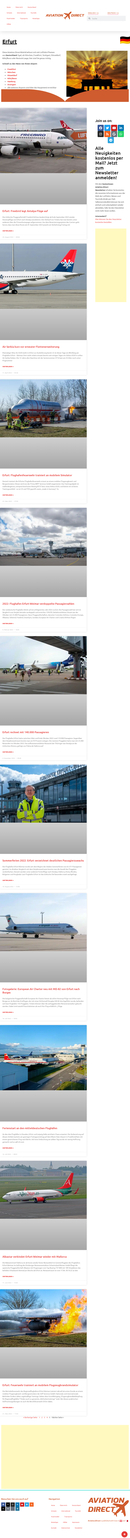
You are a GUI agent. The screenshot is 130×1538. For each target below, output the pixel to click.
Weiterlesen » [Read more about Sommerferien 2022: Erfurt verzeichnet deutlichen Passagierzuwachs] (8, 880)
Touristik (33, 13)
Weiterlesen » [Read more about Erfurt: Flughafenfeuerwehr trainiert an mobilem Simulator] (8, 495)
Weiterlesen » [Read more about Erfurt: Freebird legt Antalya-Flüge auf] (8, 231)
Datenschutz (65, 1528)
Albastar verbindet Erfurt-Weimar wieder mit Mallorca (34, 1256)
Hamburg (11, 81)
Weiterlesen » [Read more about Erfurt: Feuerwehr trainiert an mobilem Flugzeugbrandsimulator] (8, 1407)
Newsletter (78, 1528)
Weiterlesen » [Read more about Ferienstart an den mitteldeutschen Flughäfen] (8, 1148)
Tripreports (24, 18)
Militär (9, 24)
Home (9, 7)
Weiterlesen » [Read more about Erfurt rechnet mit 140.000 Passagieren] (8, 752)
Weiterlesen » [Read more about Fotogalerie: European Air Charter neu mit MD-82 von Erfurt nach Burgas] (8, 1012)
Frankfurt (11, 69)
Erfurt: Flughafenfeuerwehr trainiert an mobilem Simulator (37, 475)
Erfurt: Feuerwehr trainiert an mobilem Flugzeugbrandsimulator (40, 1385)
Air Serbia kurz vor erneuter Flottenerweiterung (30, 346)
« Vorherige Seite (30, 1417)
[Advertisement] (110, 265)
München (11, 72)
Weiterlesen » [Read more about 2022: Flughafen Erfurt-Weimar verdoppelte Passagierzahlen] (8, 623)
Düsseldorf (12, 75)
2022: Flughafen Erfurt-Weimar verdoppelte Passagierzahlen (38, 603)
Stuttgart (11, 84)
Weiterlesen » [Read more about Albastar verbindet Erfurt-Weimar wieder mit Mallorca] (8, 1276)
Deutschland (32, 7)
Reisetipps (36, 18)
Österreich (19, 7)
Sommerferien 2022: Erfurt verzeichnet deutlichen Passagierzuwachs (43, 860)
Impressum (75, 1522)
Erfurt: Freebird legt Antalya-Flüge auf (25, 211)
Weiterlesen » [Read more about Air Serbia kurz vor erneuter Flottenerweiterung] (8, 366)
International (21, 13)
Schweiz (9, 13)
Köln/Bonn (12, 78)
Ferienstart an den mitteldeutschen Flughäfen (29, 1128)
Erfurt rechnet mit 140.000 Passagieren (25, 732)
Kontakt (54, 1528)
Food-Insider (11, 18)
